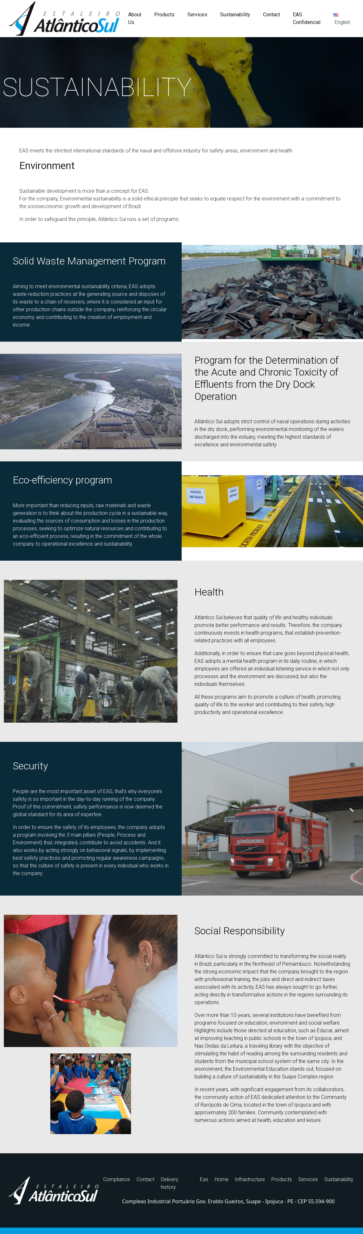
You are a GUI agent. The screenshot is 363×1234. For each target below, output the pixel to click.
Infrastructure (250, 1179)
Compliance (116, 1179)
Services (197, 15)
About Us (134, 18)
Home (221, 1179)
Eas (204, 1179)
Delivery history (169, 1183)
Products (164, 15)
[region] (181, 82)
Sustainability (235, 15)
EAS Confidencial (306, 18)
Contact (271, 15)
